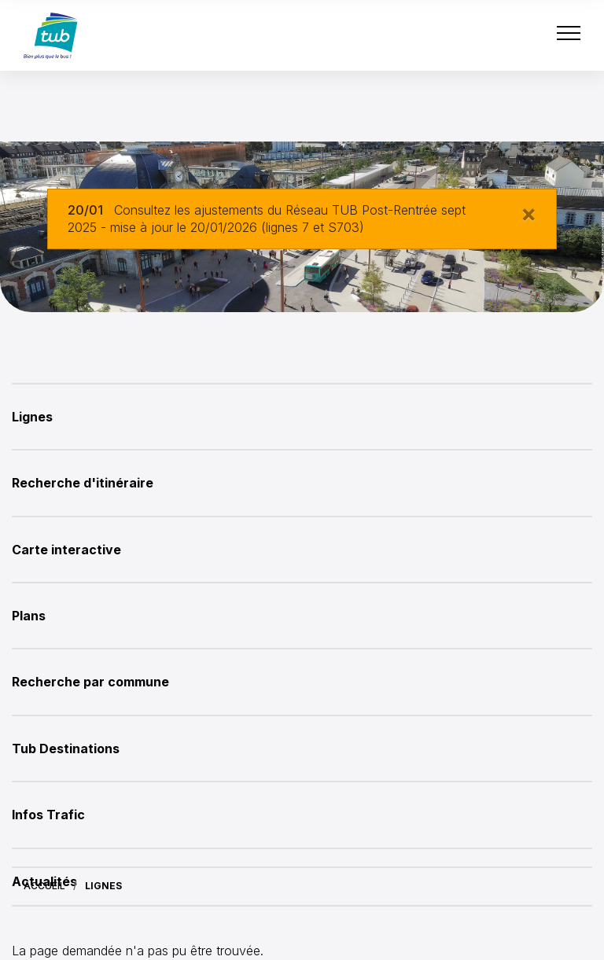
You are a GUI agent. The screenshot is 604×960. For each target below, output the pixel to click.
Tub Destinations (66, 748)
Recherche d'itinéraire (82, 483)
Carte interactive (66, 549)
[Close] (528, 213)
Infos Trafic (48, 814)
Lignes (32, 417)
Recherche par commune (90, 682)
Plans (29, 615)
